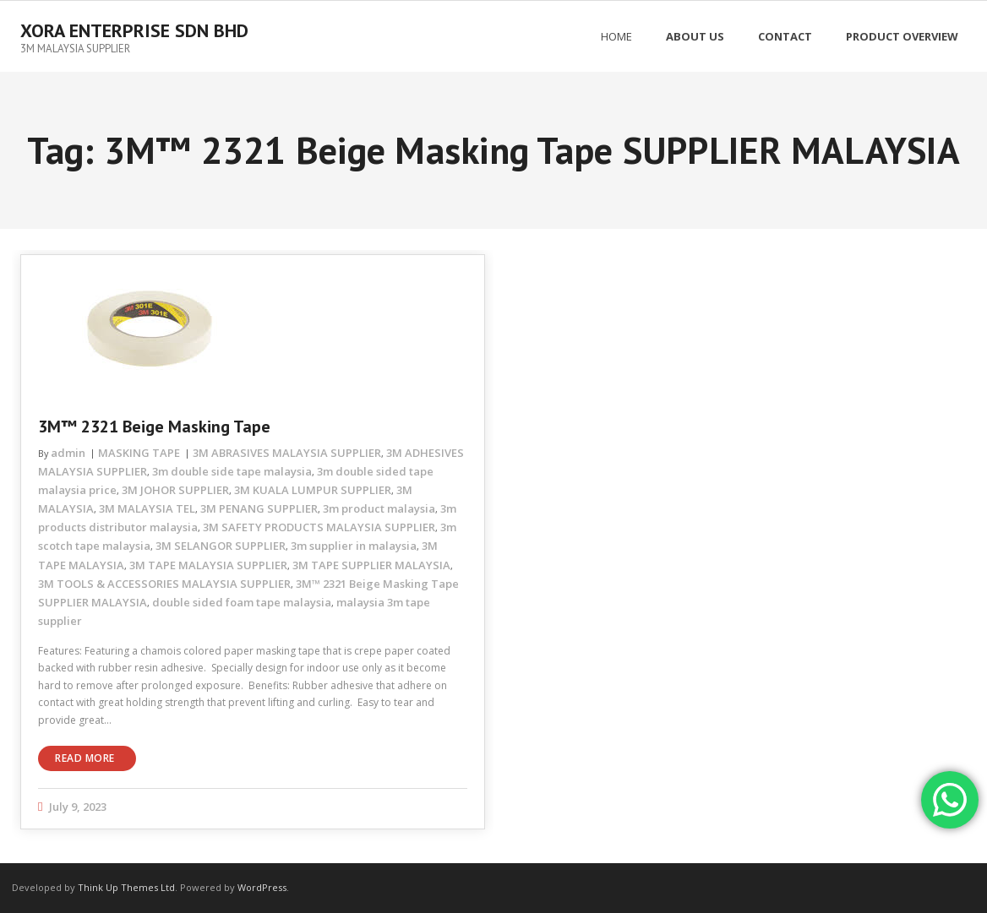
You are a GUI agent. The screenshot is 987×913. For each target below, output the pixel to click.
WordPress (261, 887)
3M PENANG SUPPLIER (259, 508)
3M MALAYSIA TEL (147, 508)
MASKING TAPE (139, 452)
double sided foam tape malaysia (241, 602)
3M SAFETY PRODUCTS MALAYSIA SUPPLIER (319, 527)
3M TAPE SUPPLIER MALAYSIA (371, 565)
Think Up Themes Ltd (126, 887)
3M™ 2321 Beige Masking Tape (154, 426)
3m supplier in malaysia (354, 545)
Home (616, 36)
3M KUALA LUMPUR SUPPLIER (312, 489)
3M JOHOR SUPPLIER (175, 489)
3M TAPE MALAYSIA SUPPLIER (208, 565)
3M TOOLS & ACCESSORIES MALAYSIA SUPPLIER (164, 583)
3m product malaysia (379, 508)
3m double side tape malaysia (232, 471)
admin (68, 452)
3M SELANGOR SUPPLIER (220, 545)
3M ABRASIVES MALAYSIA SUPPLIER (287, 452)
